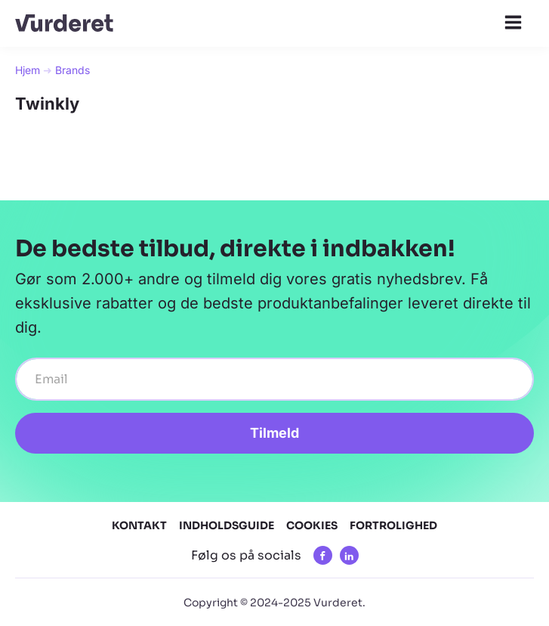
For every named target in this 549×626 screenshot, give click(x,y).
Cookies (312, 525)
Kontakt (139, 525)
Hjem (27, 70)
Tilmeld (274, 433)
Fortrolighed (393, 525)
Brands (72, 70)
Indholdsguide (226, 525)
